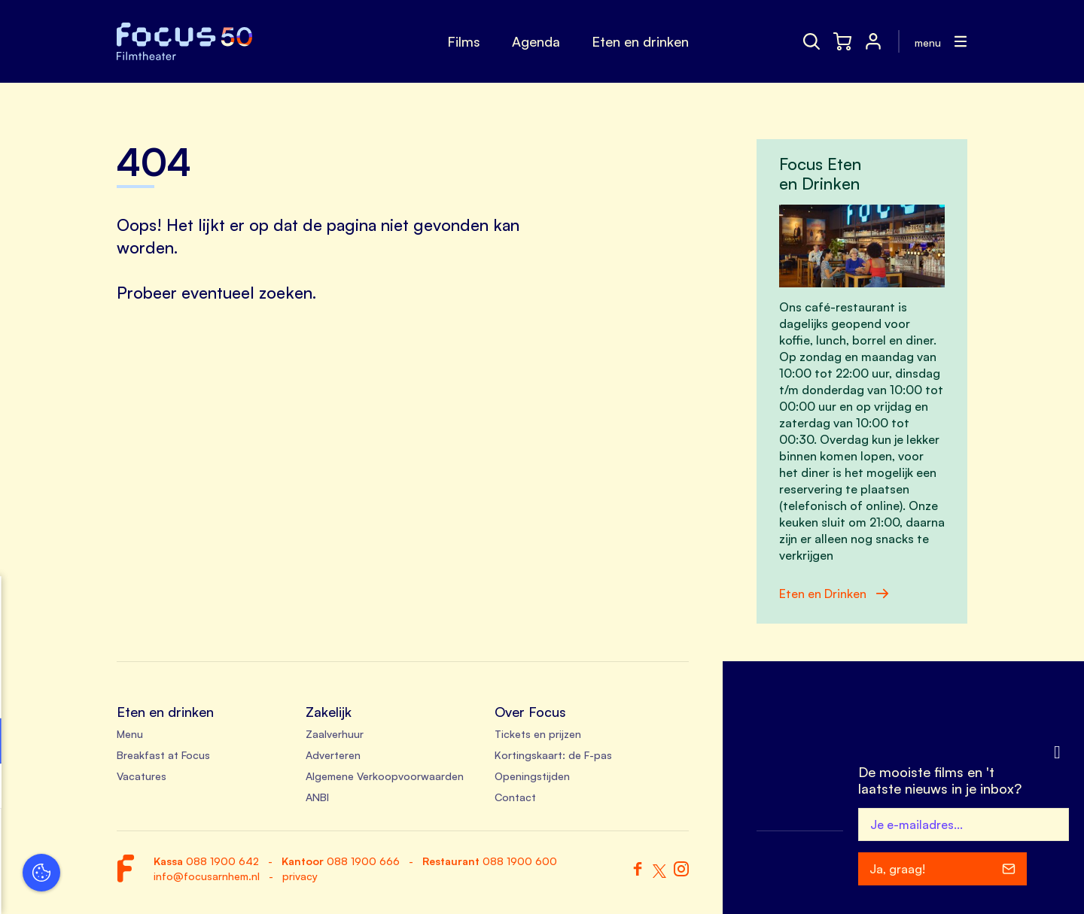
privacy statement (68, 692)
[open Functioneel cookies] (232, 742)
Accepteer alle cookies (128, 842)
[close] (232, 603)
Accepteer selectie (128, 886)
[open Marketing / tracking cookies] (232, 788)
